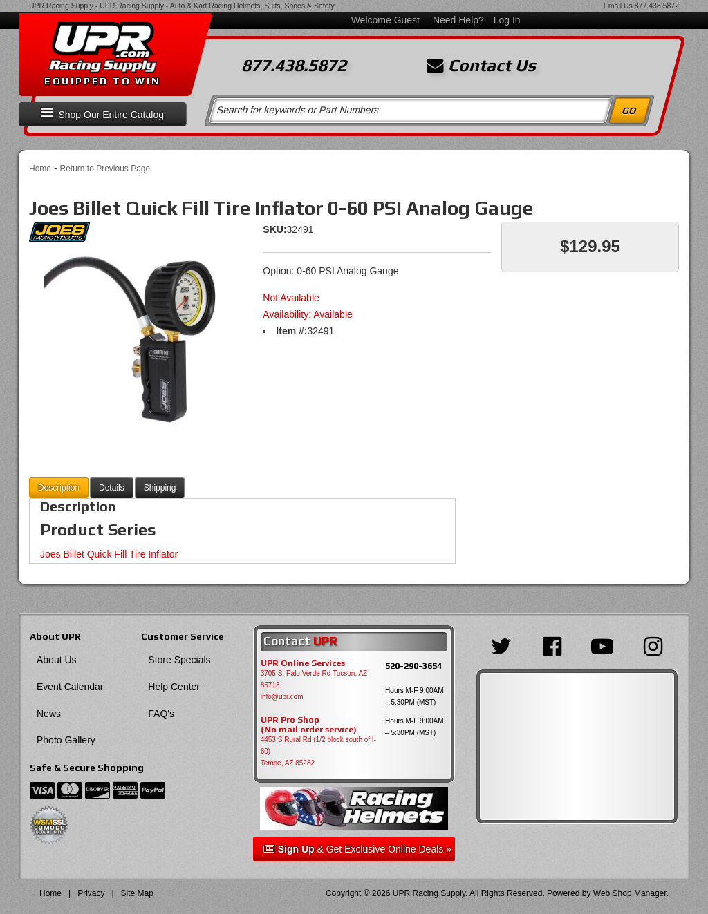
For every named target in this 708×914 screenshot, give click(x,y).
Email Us (618, 5)
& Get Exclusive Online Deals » (357, 849)
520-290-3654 (413, 665)
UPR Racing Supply (61, 5)
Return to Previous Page (104, 168)
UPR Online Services (303, 663)
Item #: (291, 330)
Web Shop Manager (630, 893)
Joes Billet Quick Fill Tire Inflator (109, 554)
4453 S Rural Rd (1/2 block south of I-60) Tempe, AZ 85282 (318, 751)
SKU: (274, 229)
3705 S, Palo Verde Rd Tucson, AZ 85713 (314, 679)
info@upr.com (282, 697)
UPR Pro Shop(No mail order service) (309, 724)
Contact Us (481, 66)
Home (40, 168)
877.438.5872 (657, 5)
